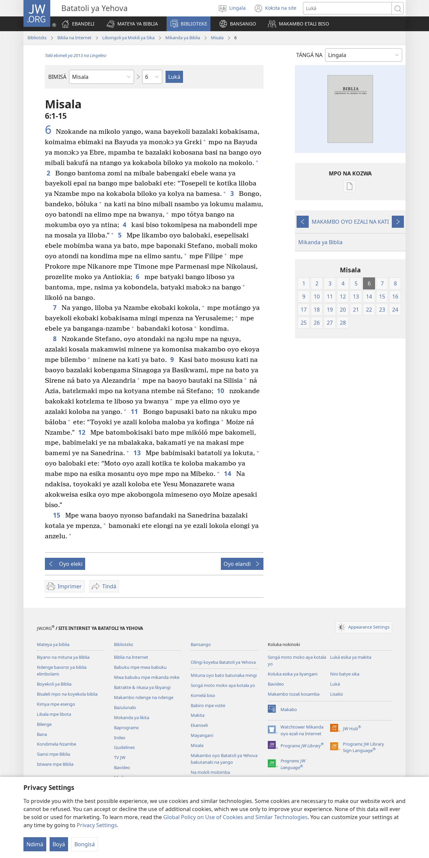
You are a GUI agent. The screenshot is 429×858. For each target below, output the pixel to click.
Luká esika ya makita (350, 657)
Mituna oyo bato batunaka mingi (224, 675)
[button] (132, 23)
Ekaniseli (199, 725)
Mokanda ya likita (131, 717)
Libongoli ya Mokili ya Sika (128, 38)
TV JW (119, 757)
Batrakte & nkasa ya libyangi (142, 687)
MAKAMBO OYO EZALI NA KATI (350, 221)
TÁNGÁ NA (309, 55)
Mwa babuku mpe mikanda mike (146, 677)
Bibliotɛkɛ (37, 38)
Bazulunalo (125, 707)
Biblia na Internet (74, 38)
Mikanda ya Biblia (182, 38)
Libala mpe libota (54, 714)
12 (82, 432)
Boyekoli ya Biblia (54, 684)
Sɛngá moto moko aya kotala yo (223, 685)
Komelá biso (203, 695)
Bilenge (44, 724)
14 (228, 473)
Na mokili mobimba (210, 772)
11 (135, 411)
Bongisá (84, 844)
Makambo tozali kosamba (293, 694)
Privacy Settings (97, 825)
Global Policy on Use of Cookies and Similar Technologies (235, 817)
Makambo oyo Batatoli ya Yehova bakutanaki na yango (224, 758)
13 (137, 452)
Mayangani (202, 735)
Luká (335, 684)
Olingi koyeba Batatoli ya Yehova (223, 662)
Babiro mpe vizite (208, 705)
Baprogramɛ (126, 728)
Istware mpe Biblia (55, 764)
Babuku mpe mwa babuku (140, 667)
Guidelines (124, 747)
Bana (42, 734)
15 (57, 515)
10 (221, 390)
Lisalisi (336, 694)
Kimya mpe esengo (56, 704)
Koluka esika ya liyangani (292, 674)
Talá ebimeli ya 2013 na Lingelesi (75, 55)
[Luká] (347, 8)
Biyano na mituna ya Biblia (63, 657)
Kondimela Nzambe (56, 744)
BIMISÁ (57, 77)
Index (119, 738)
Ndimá (34, 844)
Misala (217, 38)
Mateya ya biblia (53, 644)
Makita (197, 715)
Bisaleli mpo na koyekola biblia (67, 694)
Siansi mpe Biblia (53, 754)
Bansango (201, 644)
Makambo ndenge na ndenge (143, 697)
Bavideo (122, 767)
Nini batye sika (344, 674)
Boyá (59, 844)
